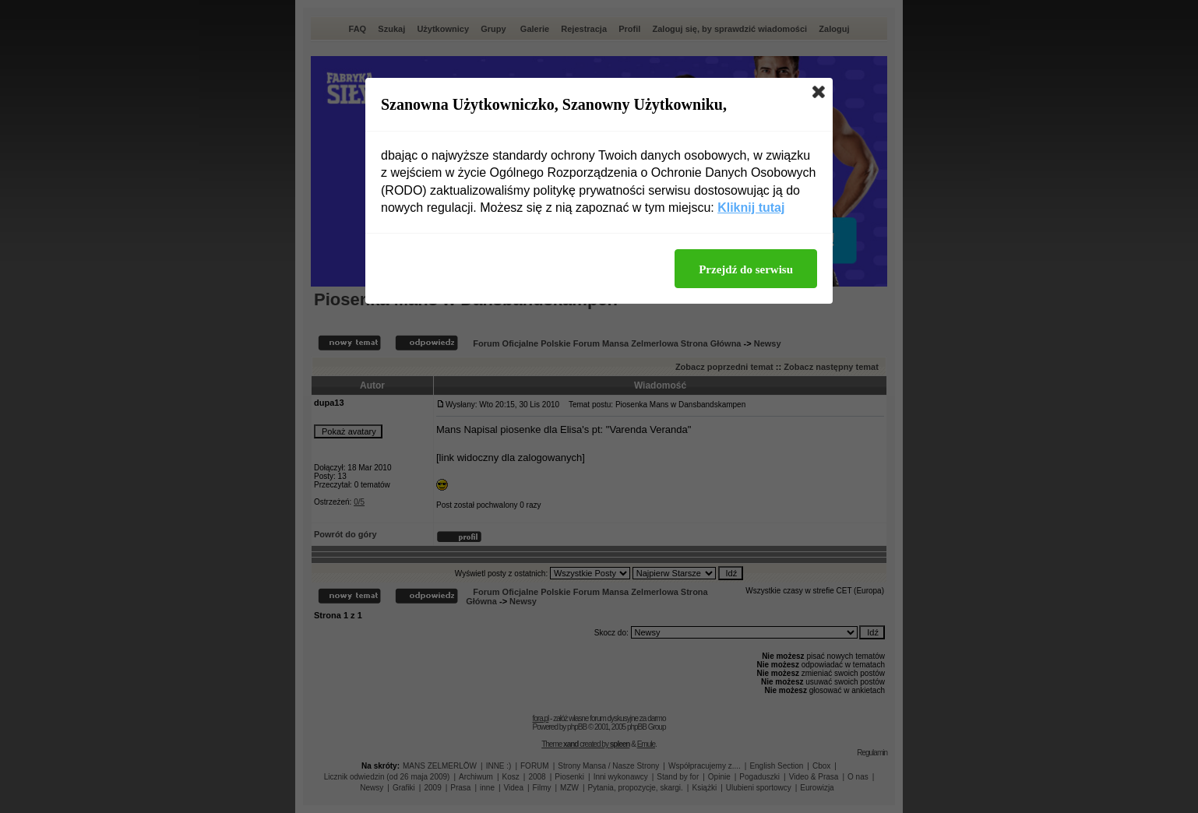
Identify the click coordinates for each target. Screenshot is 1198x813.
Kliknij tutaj (750, 207)
